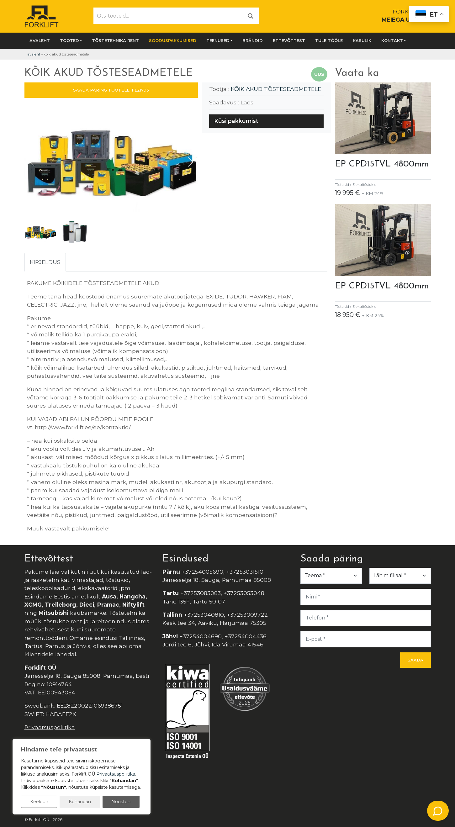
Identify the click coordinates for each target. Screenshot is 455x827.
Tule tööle (329, 40)
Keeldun (39, 801)
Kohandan (80, 801)
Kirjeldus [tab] (45, 262)
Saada (415, 659)
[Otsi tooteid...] (168, 16)
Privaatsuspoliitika (49, 727)
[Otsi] (250, 15)
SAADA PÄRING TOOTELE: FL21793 (111, 89)
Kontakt (392, 40)
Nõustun (120, 801)
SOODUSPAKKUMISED (172, 40)
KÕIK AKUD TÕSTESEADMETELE (276, 89)
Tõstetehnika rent (115, 40)
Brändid (252, 40)
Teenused (218, 40)
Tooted (69, 40)
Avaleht (39, 40)
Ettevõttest (289, 40)
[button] (190, 162)
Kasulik (362, 40)
